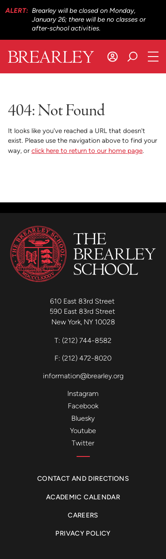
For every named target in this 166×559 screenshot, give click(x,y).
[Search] (132, 56)
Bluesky (83, 418)
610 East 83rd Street (83, 301)
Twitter (83, 443)
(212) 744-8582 (87, 340)
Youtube (83, 430)
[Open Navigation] (153, 56)
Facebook (83, 406)
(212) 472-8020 (87, 358)
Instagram (83, 393)
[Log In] (112, 56)
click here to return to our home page (87, 151)
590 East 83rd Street (83, 311)
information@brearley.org (83, 376)
